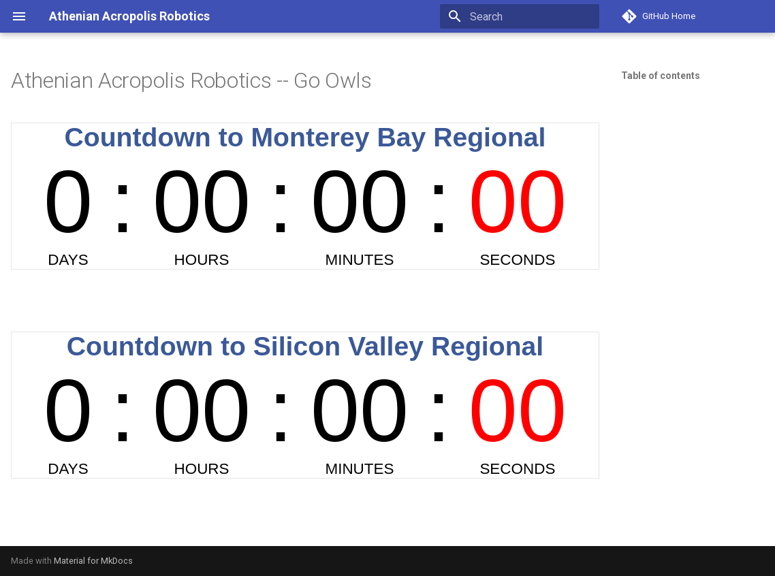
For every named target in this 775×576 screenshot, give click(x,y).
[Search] (519, 16)
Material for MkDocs (93, 561)
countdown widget (305, 196)
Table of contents (660, 75)
